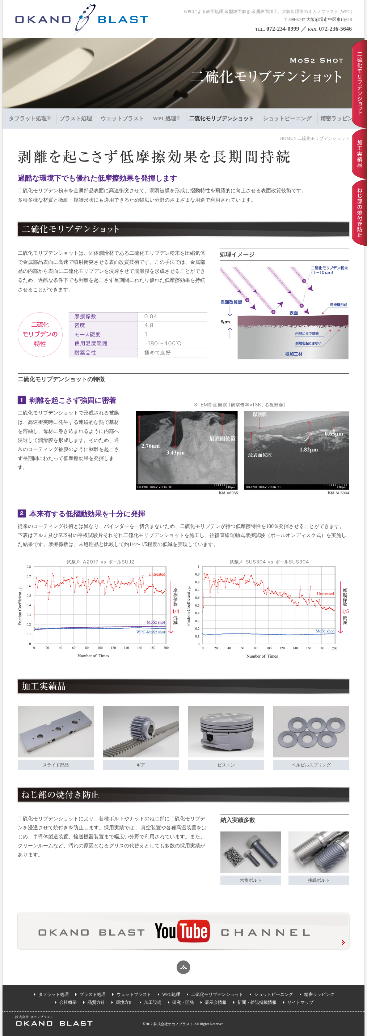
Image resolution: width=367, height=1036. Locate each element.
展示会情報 (216, 1002)
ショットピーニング (273, 994)
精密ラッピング (319, 994)
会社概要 (68, 1002)
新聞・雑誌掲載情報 (257, 1002)
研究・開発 (183, 1002)
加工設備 (152, 1002)
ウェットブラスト (134, 994)
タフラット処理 (53, 994)
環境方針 (124, 1002)
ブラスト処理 (93, 994)
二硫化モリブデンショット (217, 994)
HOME (286, 138)
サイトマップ (300, 1002)
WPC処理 (171, 994)
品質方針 (96, 1002)
